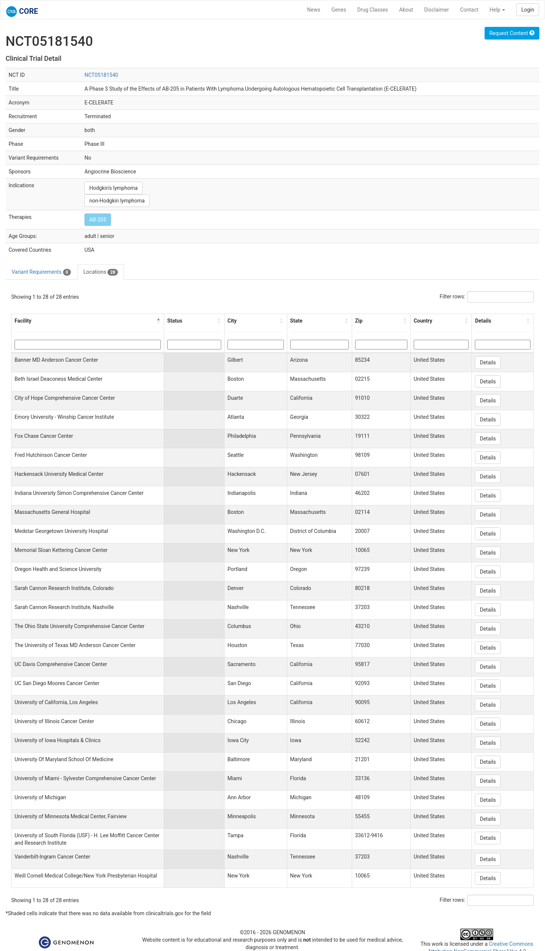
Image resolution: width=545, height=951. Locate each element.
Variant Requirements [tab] (41, 272)
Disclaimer (436, 10)
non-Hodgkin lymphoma (117, 201)
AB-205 (97, 220)
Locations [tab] (101, 272)
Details (488, 362)
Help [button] (497, 10)
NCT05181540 (101, 75)
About (406, 10)
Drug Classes (372, 10)
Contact (469, 10)
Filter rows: (453, 296)
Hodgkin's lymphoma (113, 188)
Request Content (512, 33)
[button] (158, 320)
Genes (339, 10)
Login (527, 10)
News (313, 10)
